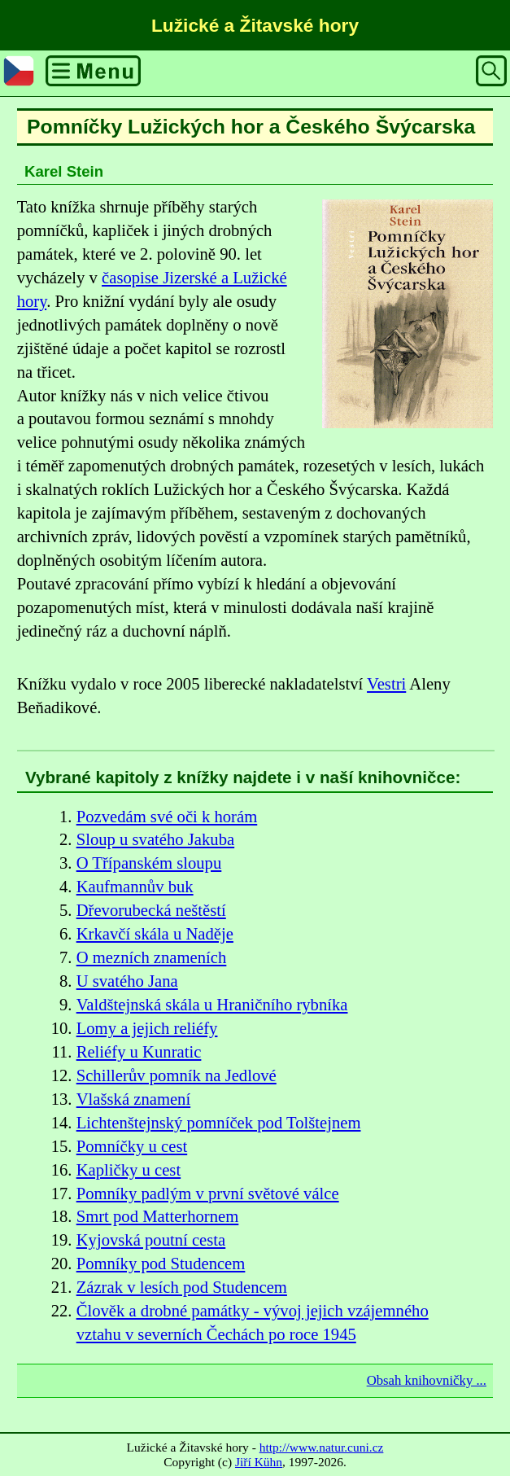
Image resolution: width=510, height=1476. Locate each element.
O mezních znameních (151, 957)
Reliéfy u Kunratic (139, 1052)
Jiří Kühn (258, 1462)
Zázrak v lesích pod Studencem (181, 1287)
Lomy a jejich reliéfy (147, 1028)
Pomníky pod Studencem (161, 1263)
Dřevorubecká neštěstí (151, 910)
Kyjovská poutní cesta (151, 1240)
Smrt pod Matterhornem (157, 1216)
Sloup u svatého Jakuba (155, 839)
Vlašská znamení (133, 1099)
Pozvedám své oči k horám (167, 817)
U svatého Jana (127, 981)
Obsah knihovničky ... (426, 1380)
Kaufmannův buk (135, 887)
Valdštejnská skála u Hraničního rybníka (212, 1005)
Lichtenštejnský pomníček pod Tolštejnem (218, 1123)
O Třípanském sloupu (149, 863)
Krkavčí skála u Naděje (154, 934)
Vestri (386, 684)
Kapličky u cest (128, 1170)
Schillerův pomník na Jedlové (176, 1075)
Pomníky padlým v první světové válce (207, 1193)
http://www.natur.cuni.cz (321, 1447)
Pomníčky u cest (132, 1146)
